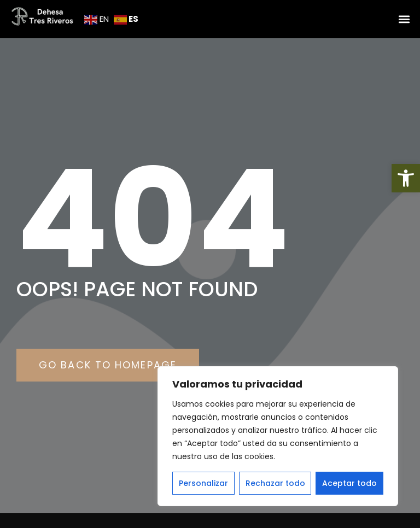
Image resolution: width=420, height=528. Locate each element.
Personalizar (203, 483)
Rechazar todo (275, 483)
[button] (406, 178)
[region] (278, 436)
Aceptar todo (349, 483)
